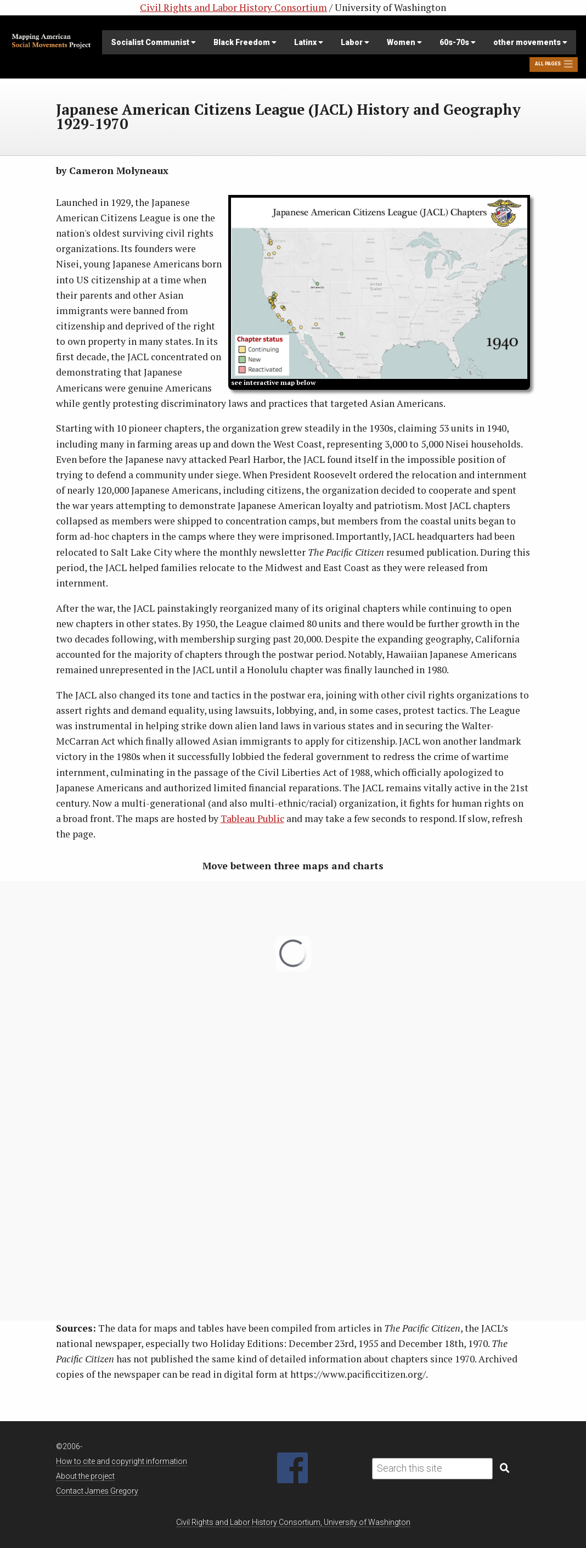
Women (404, 42)
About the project (85, 1476)
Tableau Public (252, 818)
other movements (530, 42)
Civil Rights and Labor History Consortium (233, 7)
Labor (355, 42)
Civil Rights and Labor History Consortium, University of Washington (293, 1522)
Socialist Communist (153, 42)
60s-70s (458, 42)
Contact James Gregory (97, 1490)
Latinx (308, 42)
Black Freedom (245, 42)
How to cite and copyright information (121, 1461)
